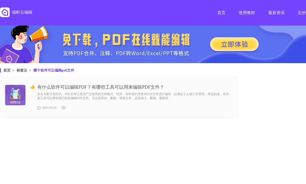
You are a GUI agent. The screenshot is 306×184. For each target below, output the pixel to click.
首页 (6, 70)
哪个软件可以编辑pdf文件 (53, 70)
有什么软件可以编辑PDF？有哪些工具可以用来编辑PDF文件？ (100, 87)
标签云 (22, 70)
